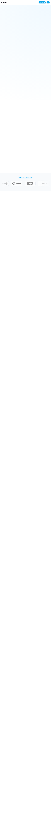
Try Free (41, 2)
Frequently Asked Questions (35, 174)
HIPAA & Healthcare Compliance (36, 145)
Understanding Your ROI (34, 172)
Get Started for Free (8, 37)
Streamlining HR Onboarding (35, 143)
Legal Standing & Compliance (10, 143)
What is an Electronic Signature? (10, 141)
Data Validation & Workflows (10, 174)
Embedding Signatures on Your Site (11, 172)
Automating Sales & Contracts (35, 141)
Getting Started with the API (10, 170)
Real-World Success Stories (35, 170)
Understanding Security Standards (11, 145)
